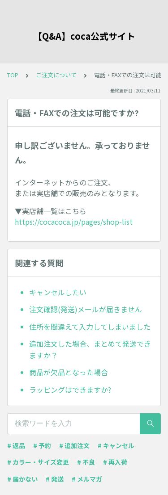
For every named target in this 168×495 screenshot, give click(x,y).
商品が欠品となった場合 (68, 372)
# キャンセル (116, 445)
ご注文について (56, 75)
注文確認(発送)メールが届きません (85, 309)
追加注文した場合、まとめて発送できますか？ (90, 349)
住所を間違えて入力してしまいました (90, 326)
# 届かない (22, 478)
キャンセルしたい (57, 292)
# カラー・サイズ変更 (38, 461)
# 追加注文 (74, 445)
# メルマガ (87, 478)
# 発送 (55, 478)
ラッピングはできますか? (70, 389)
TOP (12, 75)
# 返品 (16, 445)
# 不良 (86, 461)
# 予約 (42, 445)
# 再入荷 (115, 461)
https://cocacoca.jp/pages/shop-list (74, 221)
